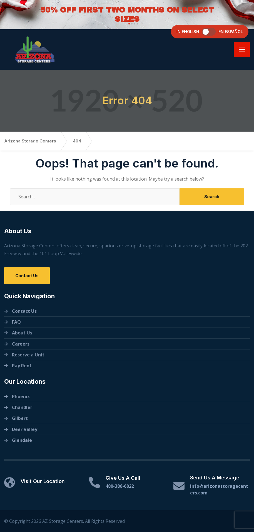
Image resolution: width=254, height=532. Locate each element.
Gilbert (20, 418)
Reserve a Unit (28, 355)
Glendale (22, 440)
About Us (22, 333)
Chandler (22, 407)
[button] (128, 23)
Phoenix (21, 396)
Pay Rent (22, 366)
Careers (20, 344)
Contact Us (27, 275)
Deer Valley (24, 429)
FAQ (16, 322)
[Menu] (242, 49)
